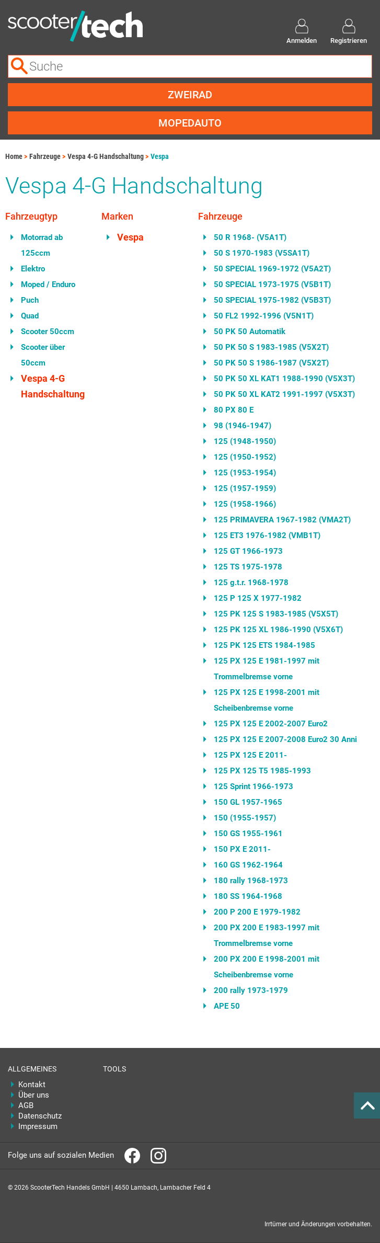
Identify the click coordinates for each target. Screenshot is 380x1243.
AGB (25, 1105)
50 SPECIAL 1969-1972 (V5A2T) (272, 268)
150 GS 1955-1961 (248, 833)
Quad (30, 316)
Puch (30, 300)
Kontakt (31, 1084)
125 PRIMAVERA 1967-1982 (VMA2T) (282, 519)
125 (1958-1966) (245, 504)
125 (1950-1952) (245, 457)
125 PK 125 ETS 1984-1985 (264, 645)
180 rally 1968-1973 (251, 880)
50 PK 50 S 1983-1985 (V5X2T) (271, 347)
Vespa (160, 156)
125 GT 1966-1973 (248, 551)
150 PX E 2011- (242, 849)
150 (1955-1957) (245, 818)
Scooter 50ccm (47, 331)
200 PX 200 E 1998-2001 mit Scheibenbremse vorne (266, 966)
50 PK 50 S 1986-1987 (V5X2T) (271, 363)
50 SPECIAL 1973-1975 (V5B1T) (272, 284)
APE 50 (227, 1006)
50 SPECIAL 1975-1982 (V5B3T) (272, 300)
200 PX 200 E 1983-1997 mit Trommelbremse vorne (266, 935)
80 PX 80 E (234, 410)
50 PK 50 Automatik (249, 331)
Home (13, 156)
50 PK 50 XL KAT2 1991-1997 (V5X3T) (284, 394)
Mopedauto (190, 123)
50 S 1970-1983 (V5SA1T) (261, 253)
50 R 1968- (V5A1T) (250, 237)
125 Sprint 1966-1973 (253, 786)
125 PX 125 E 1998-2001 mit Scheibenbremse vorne (266, 700)
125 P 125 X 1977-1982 (258, 598)
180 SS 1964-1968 (248, 896)
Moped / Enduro (48, 284)
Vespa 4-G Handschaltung (105, 156)
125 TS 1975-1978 (248, 567)
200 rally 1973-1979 (251, 990)
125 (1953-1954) (245, 472)
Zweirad (190, 94)
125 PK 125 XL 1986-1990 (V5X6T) (278, 629)
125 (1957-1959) (245, 488)
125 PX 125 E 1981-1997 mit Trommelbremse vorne (266, 668)
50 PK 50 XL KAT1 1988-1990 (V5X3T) (284, 378)
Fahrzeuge (45, 156)
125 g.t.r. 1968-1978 (251, 582)
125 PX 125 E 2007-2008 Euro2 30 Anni (285, 739)
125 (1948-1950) (245, 441)
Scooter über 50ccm (43, 355)
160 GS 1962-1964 (248, 865)
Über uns (33, 1095)
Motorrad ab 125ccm (42, 245)
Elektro (33, 268)
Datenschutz (40, 1116)
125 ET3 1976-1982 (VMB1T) (267, 535)
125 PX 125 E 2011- (250, 755)
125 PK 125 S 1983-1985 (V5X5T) (276, 614)
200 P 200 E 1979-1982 (257, 912)
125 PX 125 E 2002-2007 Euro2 (271, 723)
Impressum (37, 1126)
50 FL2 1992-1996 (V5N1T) (264, 316)
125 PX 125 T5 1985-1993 (262, 771)
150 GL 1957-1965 (248, 802)
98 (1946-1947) (242, 425)
